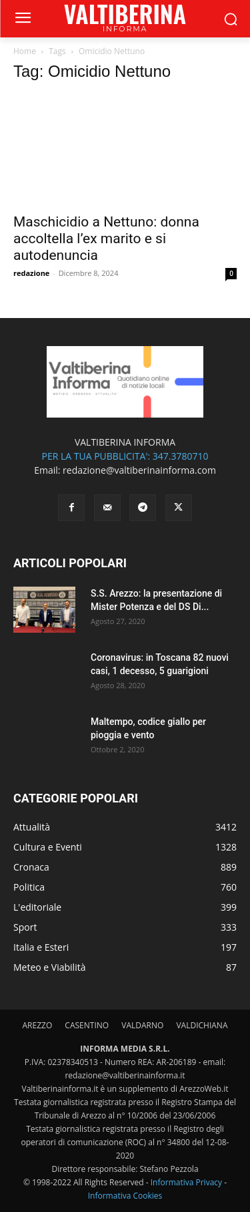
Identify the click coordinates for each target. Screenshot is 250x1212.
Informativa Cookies (125, 1195)
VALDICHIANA (201, 1025)
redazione (31, 273)
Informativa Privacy (186, 1182)
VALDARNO (142, 1025)
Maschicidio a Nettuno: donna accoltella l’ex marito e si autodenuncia (106, 238)
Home (24, 51)
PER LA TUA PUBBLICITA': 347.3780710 (124, 456)
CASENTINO (87, 1025)
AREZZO (38, 1025)
